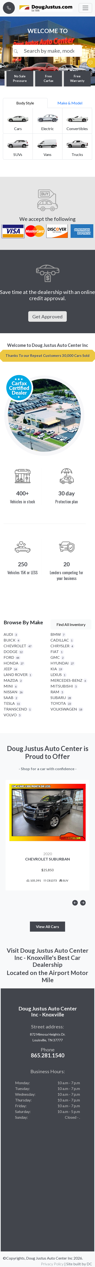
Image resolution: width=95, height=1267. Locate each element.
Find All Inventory (70, 624)
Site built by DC (79, 1263)
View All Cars (47, 926)
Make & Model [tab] (69, 103)
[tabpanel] (47, 134)
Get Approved (47, 316)
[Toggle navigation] (85, 8)
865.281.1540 (47, 1055)
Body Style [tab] (25, 103)
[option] (47, 835)
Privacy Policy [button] (52, 1263)
